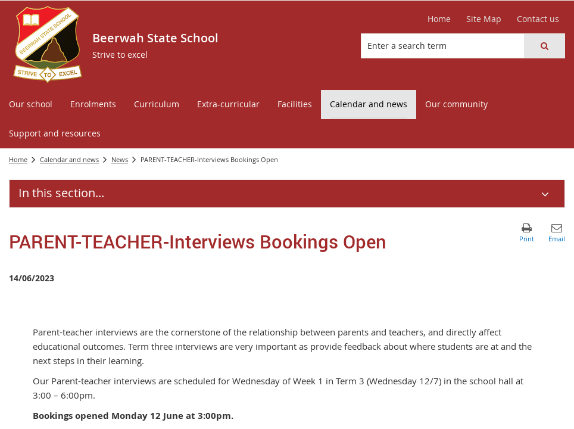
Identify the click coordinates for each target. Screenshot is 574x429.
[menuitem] (30, 104)
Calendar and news (69, 159)
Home (439, 18)
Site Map (483, 18)
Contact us (538, 18)
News (119, 159)
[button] (544, 46)
